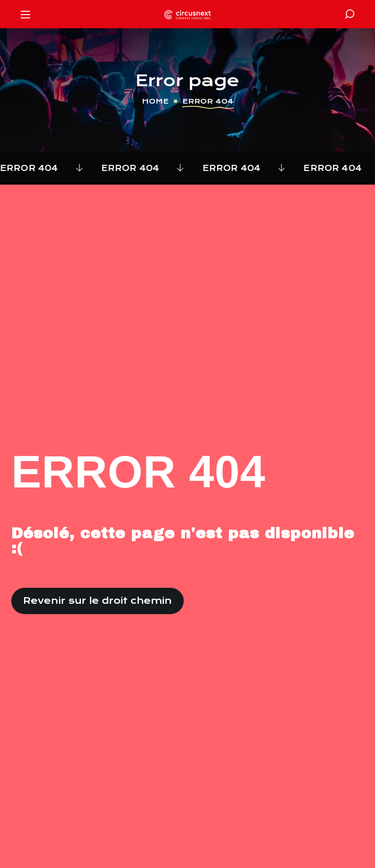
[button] (349, 14)
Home (155, 101)
